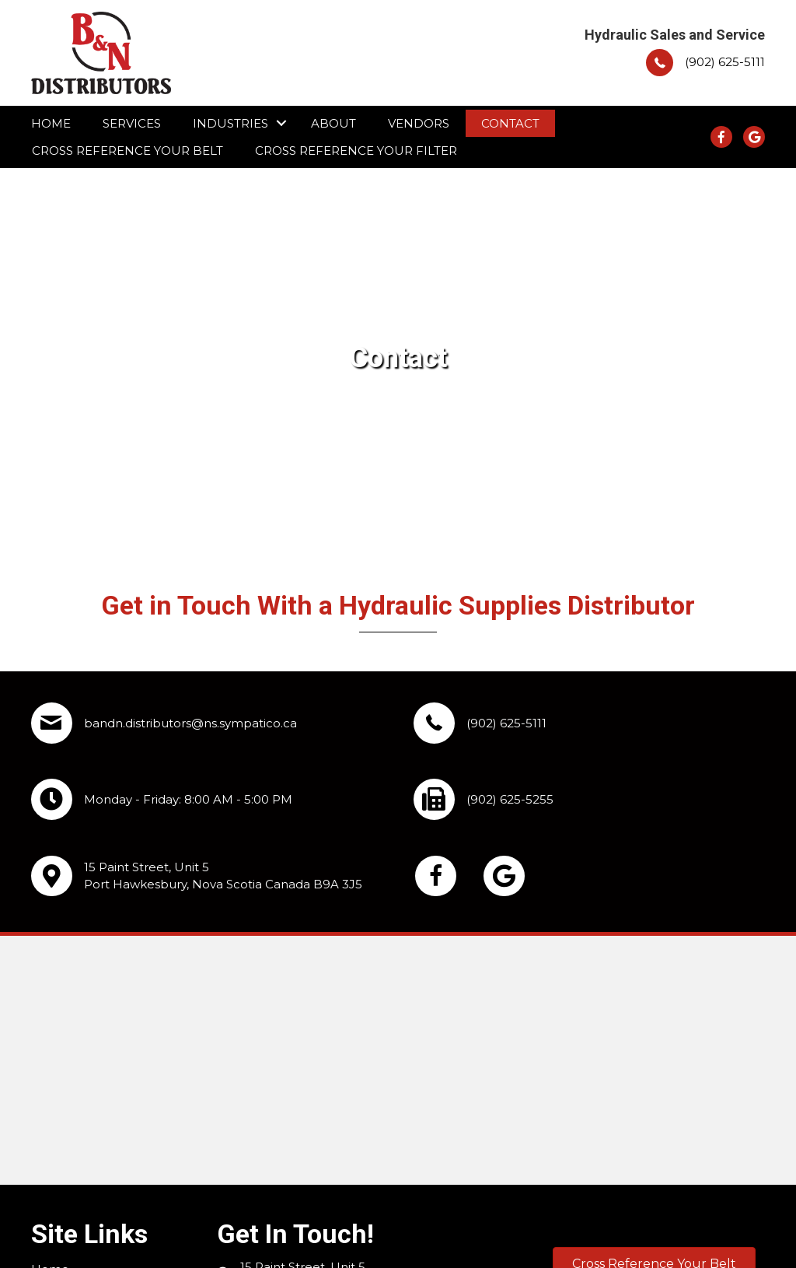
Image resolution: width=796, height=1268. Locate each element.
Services (132, 123)
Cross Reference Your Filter (356, 150)
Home (51, 123)
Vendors (418, 123)
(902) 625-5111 (725, 61)
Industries (230, 123)
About (333, 123)
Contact (510, 123)
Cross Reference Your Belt (127, 150)
